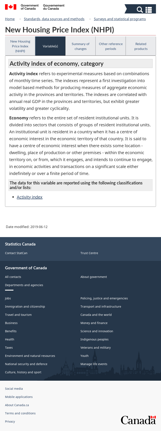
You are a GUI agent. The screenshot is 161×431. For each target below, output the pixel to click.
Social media (14, 389)
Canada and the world (96, 315)
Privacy (10, 421)
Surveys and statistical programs (120, 19)
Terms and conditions (20, 413)
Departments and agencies (24, 285)
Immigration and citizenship (25, 306)
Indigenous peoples (94, 339)
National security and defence (26, 364)
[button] (141, 10)
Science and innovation (96, 331)
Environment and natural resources (30, 356)
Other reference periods (111, 46)
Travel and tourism (18, 315)
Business (11, 323)
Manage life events (93, 364)
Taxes (9, 348)
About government (93, 277)
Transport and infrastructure (100, 306)
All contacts (13, 277)
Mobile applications (19, 397)
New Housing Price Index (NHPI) (20, 46)
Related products (141, 46)
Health (9, 339)
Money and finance (94, 323)
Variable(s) (50, 46)
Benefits (11, 331)
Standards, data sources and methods (54, 19)
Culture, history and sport (23, 372)
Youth (84, 356)
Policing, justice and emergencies (104, 298)
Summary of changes (81, 46)
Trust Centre (89, 253)
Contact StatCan (16, 253)
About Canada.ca (17, 405)
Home (10, 19)
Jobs (8, 298)
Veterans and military (95, 348)
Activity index (30, 197)
